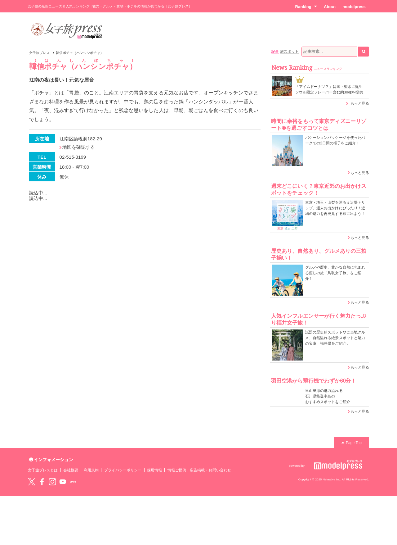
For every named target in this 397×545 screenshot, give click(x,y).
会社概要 (70, 470)
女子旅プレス (39, 53)
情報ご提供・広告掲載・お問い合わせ (199, 470)
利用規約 (91, 470)
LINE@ (73, 481)
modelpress (354, 6)
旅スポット (289, 51)
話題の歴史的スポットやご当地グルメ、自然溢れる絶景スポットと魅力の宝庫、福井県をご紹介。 (335, 338)
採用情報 (154, 470)
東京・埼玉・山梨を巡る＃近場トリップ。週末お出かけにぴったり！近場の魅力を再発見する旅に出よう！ (335, 208)
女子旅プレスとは (43, 470)
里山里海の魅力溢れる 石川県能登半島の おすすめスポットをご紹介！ (329, 396)
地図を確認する (78, 147)
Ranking (306, 6)
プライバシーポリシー (123, 470)
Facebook (42, 481)
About (330, 6)
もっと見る (359, 103)
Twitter (31, 481)
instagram (52, 481)
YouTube (62, 481)
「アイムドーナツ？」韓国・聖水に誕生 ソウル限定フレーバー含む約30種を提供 (329, 89)
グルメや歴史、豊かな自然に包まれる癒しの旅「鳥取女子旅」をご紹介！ (335, 273)
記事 (275, 51)
